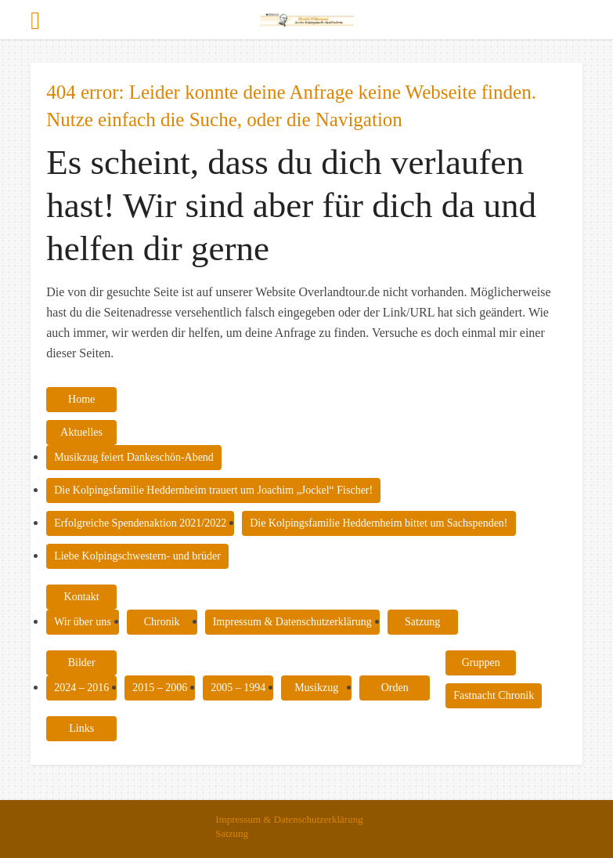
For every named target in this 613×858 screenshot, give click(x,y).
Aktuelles (81, 432)
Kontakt (81, 597)
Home (81, 399)
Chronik (162, 622)
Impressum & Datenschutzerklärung (292, 622)
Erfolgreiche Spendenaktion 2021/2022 (140, 523)
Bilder (82, 662)
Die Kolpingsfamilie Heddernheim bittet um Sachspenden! (378, 523)
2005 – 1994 (238, 687)
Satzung (422, 622)
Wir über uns (82, 622)
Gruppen (481, 662)
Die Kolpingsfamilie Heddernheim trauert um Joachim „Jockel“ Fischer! (213, 490)
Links (81, 728)
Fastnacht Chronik (493, 695)
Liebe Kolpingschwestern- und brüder (137, 556)
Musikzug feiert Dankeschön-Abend (134, 457)
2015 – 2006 (159, 687)
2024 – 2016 (81, 687)
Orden (395, 687)
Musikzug (316, 687)
